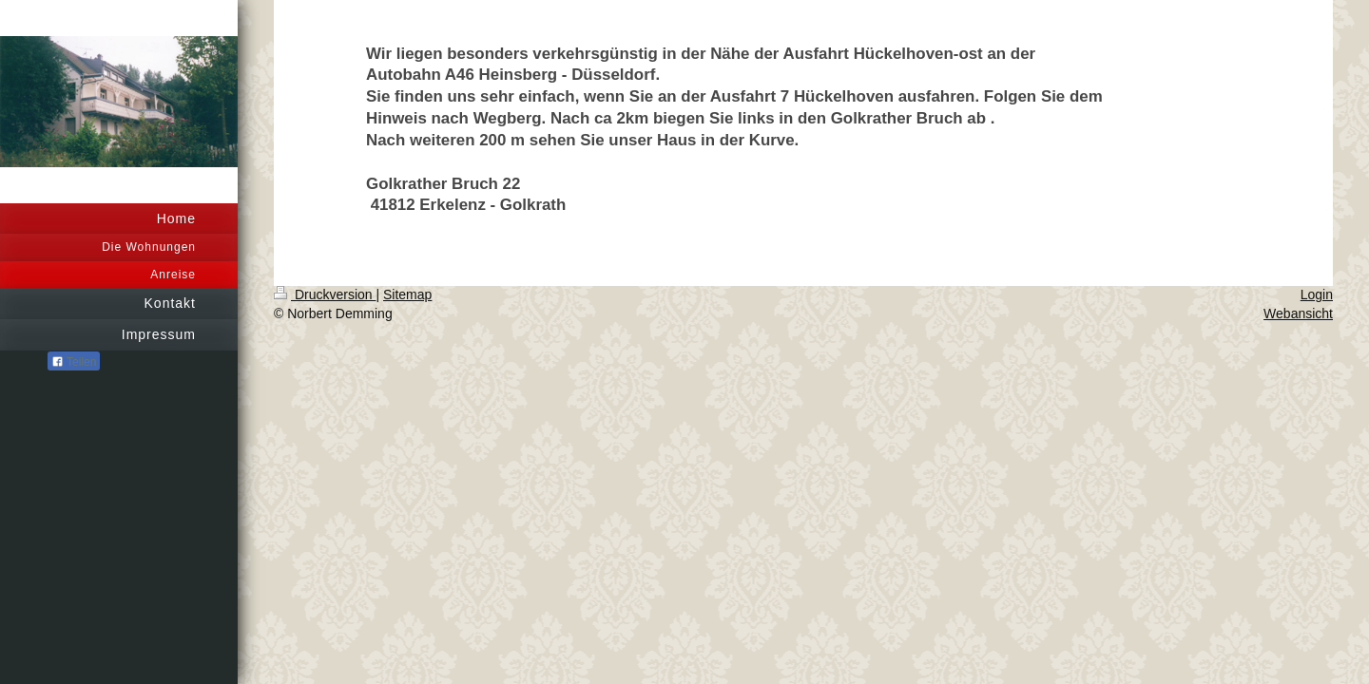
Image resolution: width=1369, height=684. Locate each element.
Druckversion (325, 294)
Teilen (73, 362)
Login (1317, 294)
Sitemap (407, 294)
